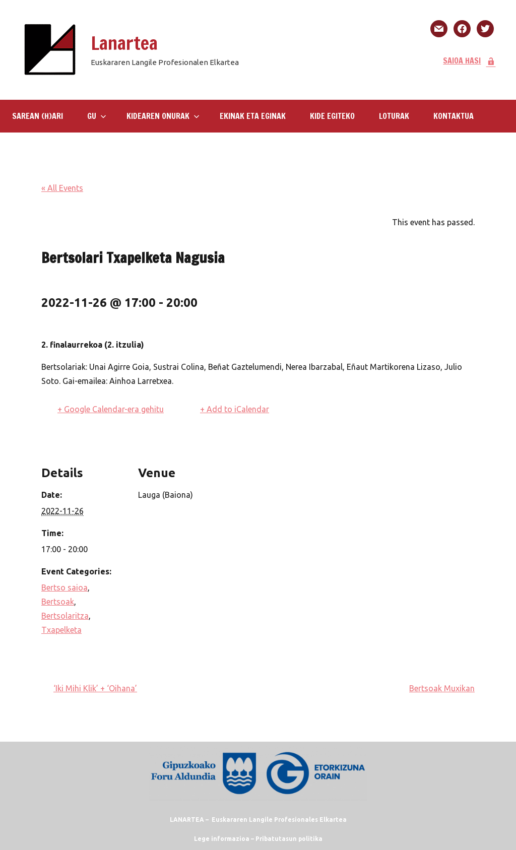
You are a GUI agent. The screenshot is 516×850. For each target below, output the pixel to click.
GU (96, 115)
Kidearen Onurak (163, 115)
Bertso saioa (64, 587)
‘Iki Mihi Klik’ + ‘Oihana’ (95, 688)
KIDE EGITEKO (332, 115)
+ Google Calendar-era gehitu (110, 409)
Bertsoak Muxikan (442, 688)
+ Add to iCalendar (234, 409)
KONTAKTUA (453, 115)
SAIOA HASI (469, 60)
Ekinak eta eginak (253, 115)
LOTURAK (394, 115)
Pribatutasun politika (288, 838)
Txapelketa (61, 629)
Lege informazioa (221, 838)
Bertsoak (57, 601)
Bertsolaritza (65, 615)
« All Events (62, 187)
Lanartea (124, 43)
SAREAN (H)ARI (37, 115)
